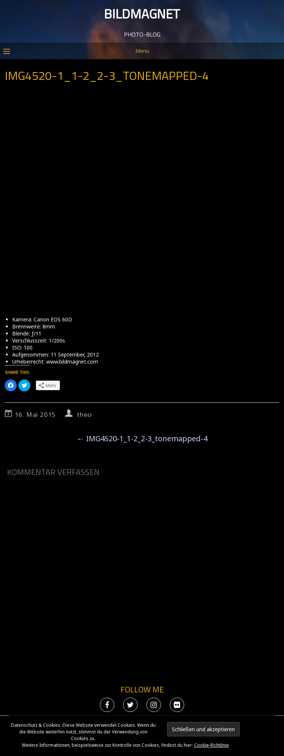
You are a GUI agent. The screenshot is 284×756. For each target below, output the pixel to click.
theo (84, 414)
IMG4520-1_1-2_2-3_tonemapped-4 (142, 438)
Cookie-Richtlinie (211, 745)
